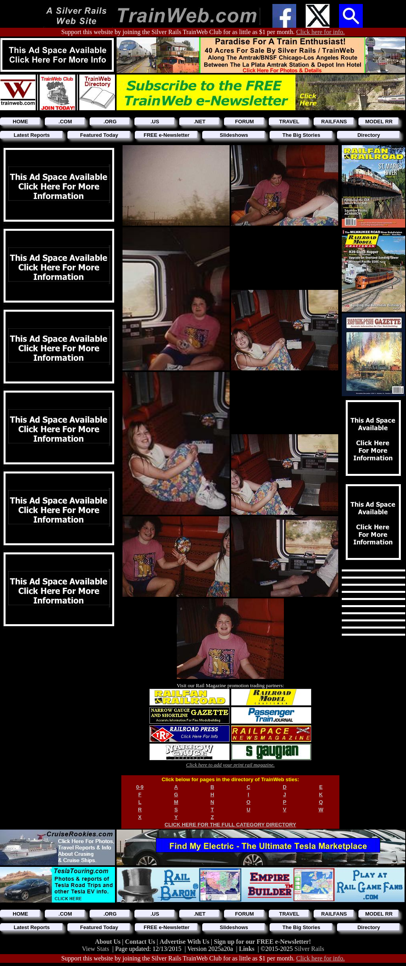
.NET (200, 122)
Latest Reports (31, 135)
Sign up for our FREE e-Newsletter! (262, 941)
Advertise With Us (185, 941)
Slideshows (234, 135)
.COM (65, 122)
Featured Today (99, 135)
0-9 (140, 787)
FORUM (244, 122)
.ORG (110, 122)
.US (155, 122)
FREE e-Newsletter (167, 135)
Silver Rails (309, 948)
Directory (368, 135)
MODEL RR (379, 122)
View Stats (95, 948)
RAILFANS (334, 122)
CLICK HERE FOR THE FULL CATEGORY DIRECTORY (230, 825)
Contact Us (141, 941)
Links (247, 948)
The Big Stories (301, 135)
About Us (108, 941)
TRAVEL (289, 122)
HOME (20, 122)
